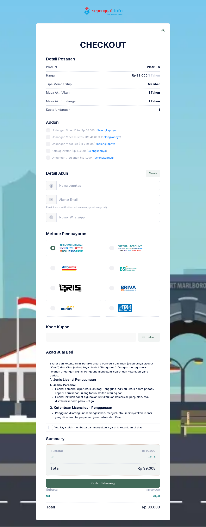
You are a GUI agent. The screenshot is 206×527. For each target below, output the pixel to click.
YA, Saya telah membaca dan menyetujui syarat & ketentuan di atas (98, 427)
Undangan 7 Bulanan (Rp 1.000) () (83, 157)
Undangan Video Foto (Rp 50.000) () (84, 130)
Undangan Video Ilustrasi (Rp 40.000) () (86, 137)
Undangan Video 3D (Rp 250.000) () (84, 143)
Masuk (153, 173)
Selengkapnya (106, 130)
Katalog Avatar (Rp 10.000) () (79, 150)
